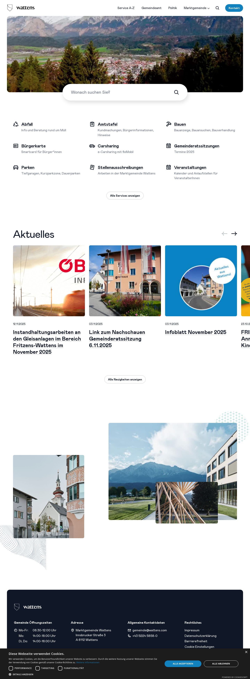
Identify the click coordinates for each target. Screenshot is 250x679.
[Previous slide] (224, 233)
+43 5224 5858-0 (144, 636)
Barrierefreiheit (196, 641)
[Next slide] (234, 233)
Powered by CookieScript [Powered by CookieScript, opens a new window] (234, 677)
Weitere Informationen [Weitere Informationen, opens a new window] (87, 662)
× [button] (246, 652)
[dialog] (125, 663)
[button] (84, 674)
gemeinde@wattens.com (149, 630)
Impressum (192, 630)
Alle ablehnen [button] (221, 663)
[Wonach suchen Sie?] (122, 92)
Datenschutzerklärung (200, 636)
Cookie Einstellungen (199, 646)
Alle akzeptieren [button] (183, 663)
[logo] (21, 8)
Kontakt (234, 8)
